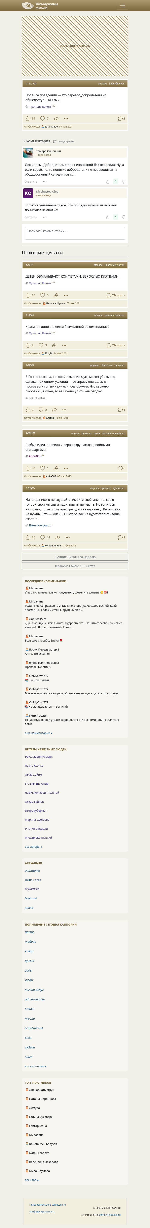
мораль (102, 83)
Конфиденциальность (42, 1211)
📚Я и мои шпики (37, 680)
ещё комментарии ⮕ (38, 733)
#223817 (30, 488)
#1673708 (31, 83)
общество (107, 365)
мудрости (118, 488)
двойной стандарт (113, 433)
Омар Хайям (33, 774)
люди (29, 980)
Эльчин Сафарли (36, 828)
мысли (30, 1018)
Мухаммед (32, 889)
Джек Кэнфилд (39, 525)
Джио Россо (33, 880)
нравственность (114, 265)
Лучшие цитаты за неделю (75, 557)
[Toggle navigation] (122, 6)
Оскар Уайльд (34, 801)
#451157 (30, 433)
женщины (32, 870)
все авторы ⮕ (33, 846)
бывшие (31, 898)
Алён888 (35, 456)
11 (48, 537)
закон (96, 433)
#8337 (29, 265)
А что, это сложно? (37, 654)
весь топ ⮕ (32, 1180)
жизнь (30, 932)
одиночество (35, 999)
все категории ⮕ (35, 1066)
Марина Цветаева (37, 819)
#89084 (30, 365)
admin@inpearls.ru (110, 1214)
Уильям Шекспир (36, 783)
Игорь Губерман (36, 810)
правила (119, 365)
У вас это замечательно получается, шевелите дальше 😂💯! (66, 592)
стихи (29, 1009)
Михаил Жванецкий (38, 837)
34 (33, 118)
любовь (30, 941)
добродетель (116, 83)
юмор (29, 951)
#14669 (30, 315)
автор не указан (35, 398)
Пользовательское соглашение (47, 1204)
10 (33, 295)
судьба (30, 1047)
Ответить (31, 181)
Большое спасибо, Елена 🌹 (44, 640)
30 (33, 468)
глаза (29, 908)
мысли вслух (34, 989)
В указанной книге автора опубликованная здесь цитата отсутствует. (72, 693)
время (29, 961)
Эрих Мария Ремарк (38, 756)
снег (28, 1037)
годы (28, 970)
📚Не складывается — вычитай (46, 706)
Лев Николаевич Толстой (42, 792)
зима (28, 1057)
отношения (34, 1028)
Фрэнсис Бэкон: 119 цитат (75, 566)
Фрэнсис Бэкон (40, 283)
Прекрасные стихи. (38, 667)
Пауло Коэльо (34, 765)
